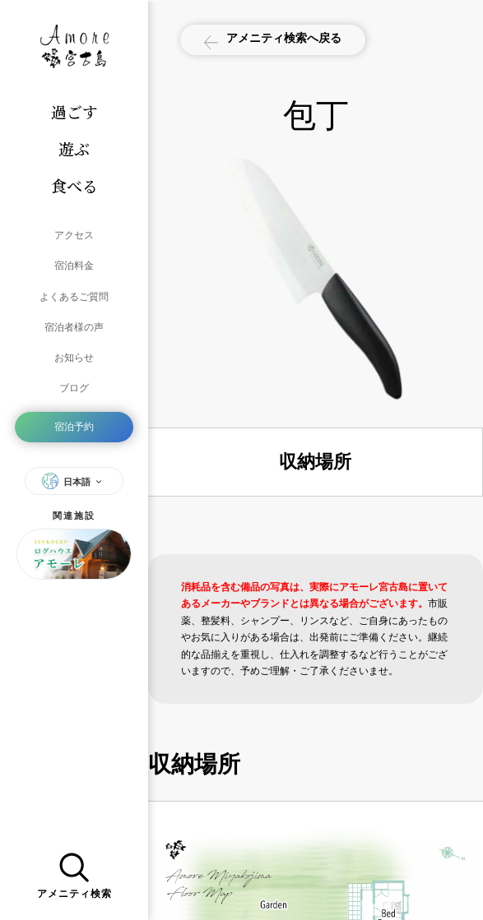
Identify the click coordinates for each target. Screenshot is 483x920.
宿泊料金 (74, 264)
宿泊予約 (74, 421)
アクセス (74, 235)
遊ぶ (74, 148)
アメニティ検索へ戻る (274, 40)
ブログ (74, 383)
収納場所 (315, 461)
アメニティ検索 (74, 874)
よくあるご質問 (74, 294)
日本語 (74, 474)
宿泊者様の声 (74, 324)
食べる (74, 185)
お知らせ (74, 353)
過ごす (74, 111)
